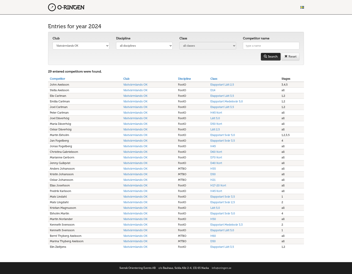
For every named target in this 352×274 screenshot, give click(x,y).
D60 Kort (216, 151)
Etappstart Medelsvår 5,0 (226, 101)
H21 (213, 179)
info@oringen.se (221, 268)
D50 (213, 174)
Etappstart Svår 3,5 (222, 140)
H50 (213, 219)
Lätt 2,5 (215, 129)
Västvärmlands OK (135, 84)
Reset (290, 56)
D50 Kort (216, 123)
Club (56, 38)
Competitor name (256, 38)
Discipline (123, 38)
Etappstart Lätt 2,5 (222, 84)
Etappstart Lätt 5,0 (222, 230)
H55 (213, 168)
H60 (213, 235)
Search (271, 56)
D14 (212, 90)
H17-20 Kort (218, 185)
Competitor (57, 78)
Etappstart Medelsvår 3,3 (226, 224)
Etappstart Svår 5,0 (222, 135)
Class (183, 38)
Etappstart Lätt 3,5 (222, 95)
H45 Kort (216, 112)
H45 (213, 146)
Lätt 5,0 (215, 118)
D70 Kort (216, 157)
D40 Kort (216, 163)
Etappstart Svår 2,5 (222, 202)
